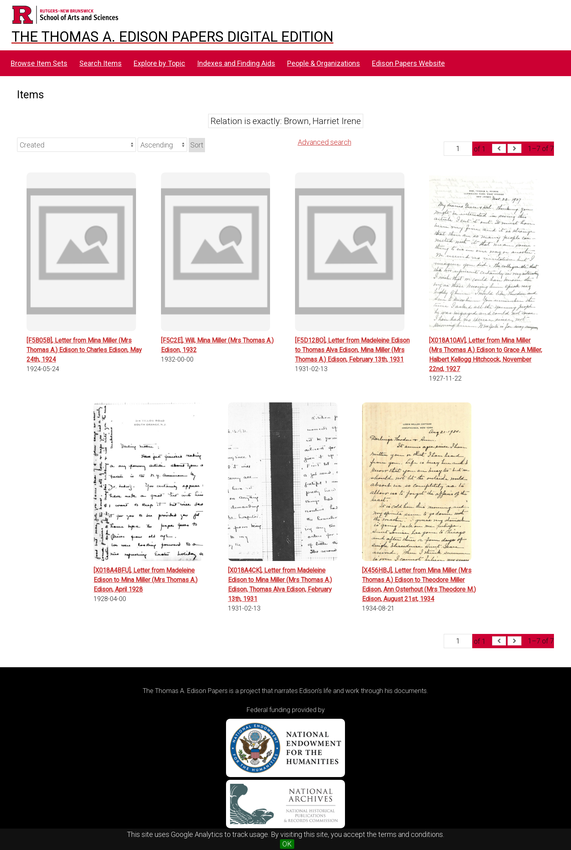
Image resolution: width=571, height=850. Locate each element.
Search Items (100, 63)
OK (287, 844)
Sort (196, 145)
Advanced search (324, 142)
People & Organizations (323, 63)
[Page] (458, 149)
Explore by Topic (159, 63)
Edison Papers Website (408, 63)
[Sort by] (76, 145)
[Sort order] (162, 145)
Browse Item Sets (39, 63)
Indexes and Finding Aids (236, 63)
